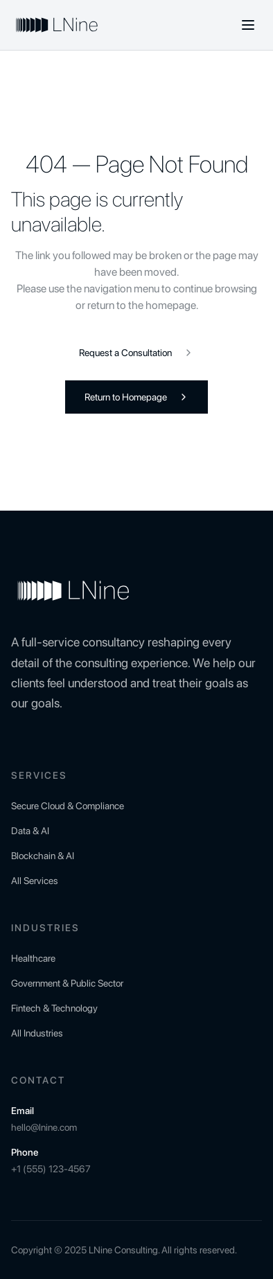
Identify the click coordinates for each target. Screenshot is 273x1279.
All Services (34, 880)
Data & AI (30, 830)
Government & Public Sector (67, 983)
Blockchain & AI (42, 855)
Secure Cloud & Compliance (67, 805)
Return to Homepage (137, 397)
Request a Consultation (136, 352)
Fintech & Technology (54, 1008)
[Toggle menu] (248, 25)
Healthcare (33, 958)
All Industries (37, 1033)
